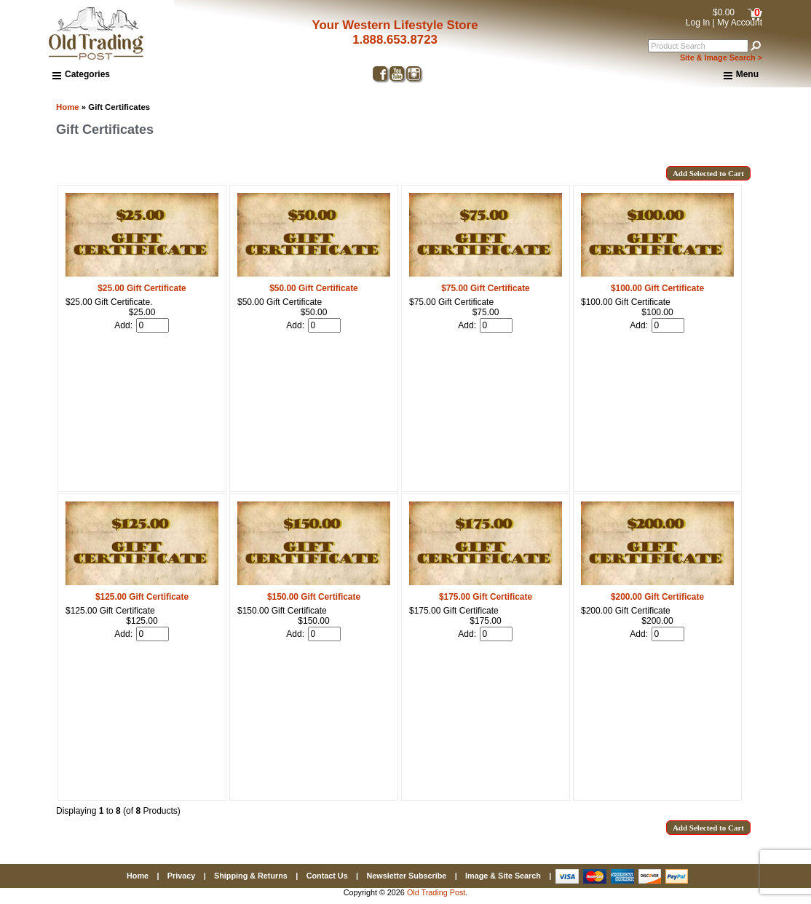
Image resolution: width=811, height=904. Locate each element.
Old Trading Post (436, 892)
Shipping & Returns (251, 875)
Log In (698, 22)
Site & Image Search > (721, 57)
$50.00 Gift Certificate (313, 288)
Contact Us (327, 875)
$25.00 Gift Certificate (142, 288)
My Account (739, 22)
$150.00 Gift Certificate (313, 597)
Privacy (181, 875)
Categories (81, 74)
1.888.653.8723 (395, 40)
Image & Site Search (503, 875)
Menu (741, 75)
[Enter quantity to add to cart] (152, 325)
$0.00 (724, 12)
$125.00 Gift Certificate (142, 597)
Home (67, 107)
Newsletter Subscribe (406, 875)
